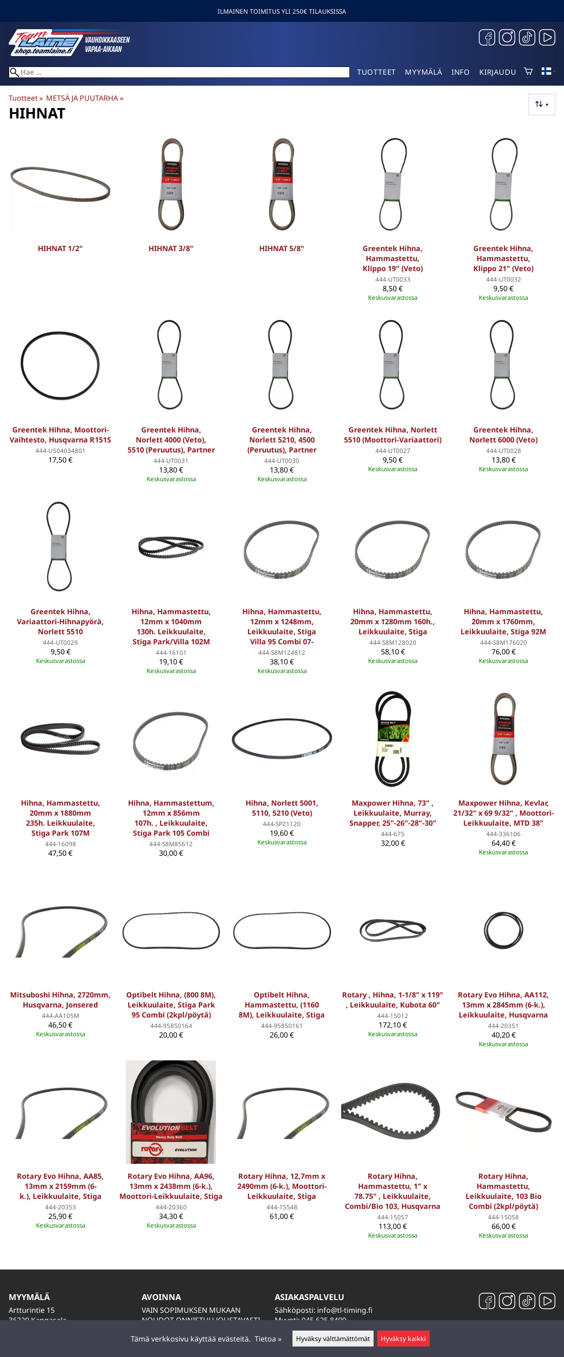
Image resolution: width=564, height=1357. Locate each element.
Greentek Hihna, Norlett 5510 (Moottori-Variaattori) (392, 435)
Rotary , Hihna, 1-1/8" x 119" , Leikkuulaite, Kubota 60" (392, 1000)
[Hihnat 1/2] (60, 220)
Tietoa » (268, 1339)
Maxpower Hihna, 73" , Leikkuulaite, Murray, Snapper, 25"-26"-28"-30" (392, 813)
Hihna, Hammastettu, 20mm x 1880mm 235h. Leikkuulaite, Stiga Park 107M (60, 818)
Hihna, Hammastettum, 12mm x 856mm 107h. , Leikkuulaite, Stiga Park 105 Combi (171, 818)
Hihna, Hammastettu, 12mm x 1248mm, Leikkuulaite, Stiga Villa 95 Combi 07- (282, 627)
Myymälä (423, 72)
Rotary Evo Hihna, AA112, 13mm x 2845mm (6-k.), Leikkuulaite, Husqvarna (503, 1005)
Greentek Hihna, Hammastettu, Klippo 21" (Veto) (503, 258)
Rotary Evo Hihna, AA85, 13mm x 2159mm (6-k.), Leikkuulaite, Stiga (60, 1186)
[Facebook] (487, 38)
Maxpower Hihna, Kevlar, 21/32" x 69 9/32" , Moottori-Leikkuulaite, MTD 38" (503, 813)
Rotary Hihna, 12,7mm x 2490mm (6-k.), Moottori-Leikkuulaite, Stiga (282, 1186)
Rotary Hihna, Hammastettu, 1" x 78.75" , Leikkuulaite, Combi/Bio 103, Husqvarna (393, 1191)
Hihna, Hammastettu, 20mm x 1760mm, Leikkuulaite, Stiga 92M (503, 622)
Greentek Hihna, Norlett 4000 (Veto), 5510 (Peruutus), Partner (171, 440)
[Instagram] (507, 38)
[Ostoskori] (528, 72)
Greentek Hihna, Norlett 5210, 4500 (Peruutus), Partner (282, 440)
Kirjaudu (497, 72)
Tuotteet (376, 72)
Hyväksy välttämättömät (333, 1338)
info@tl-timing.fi (345, 1310)
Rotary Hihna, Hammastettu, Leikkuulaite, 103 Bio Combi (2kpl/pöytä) (504, 1191)
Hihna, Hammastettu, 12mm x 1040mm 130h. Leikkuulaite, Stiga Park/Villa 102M (171, 627)
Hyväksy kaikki (403, 1338)
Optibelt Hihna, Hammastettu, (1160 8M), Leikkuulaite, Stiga (282, 1005)
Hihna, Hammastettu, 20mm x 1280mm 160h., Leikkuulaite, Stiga (392, 622)
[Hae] (179, 72)
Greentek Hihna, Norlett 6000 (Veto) (503, 435)
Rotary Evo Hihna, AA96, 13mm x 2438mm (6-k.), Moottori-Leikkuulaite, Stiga (171, 1186)
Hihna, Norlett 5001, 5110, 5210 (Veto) (282, 808)
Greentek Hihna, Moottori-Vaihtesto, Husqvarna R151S (60, 435)
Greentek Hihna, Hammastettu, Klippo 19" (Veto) (393, 258)
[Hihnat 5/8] (281, 220)
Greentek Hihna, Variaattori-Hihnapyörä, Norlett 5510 (60, 622)
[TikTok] (527, 38)
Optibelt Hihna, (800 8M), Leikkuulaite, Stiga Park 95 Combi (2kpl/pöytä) (171, 1005)
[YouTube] (547, 38)
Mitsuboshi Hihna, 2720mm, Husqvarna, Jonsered (60, 1000)
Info (460, 72)
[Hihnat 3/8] (171, 220)
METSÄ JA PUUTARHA (84, 98)
